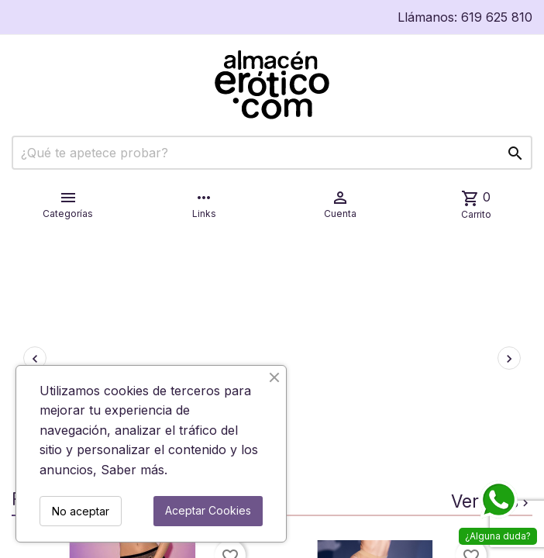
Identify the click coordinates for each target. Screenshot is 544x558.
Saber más (132, 469)
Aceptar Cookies (208, 510)
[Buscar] (272, 152)
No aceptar (80, 511)
